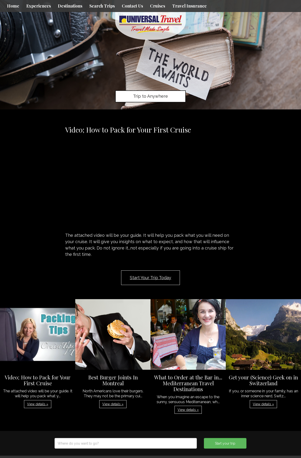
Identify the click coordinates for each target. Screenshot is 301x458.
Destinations (70, 6)
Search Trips (102, 6)
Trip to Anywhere (150, 96)
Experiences (38, 6)
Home (13, 6)
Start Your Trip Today (150, 277)
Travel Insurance (189, 6)
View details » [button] (37, 404)
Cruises (157, 6)
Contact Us (132, 6)
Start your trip (225, 443)
